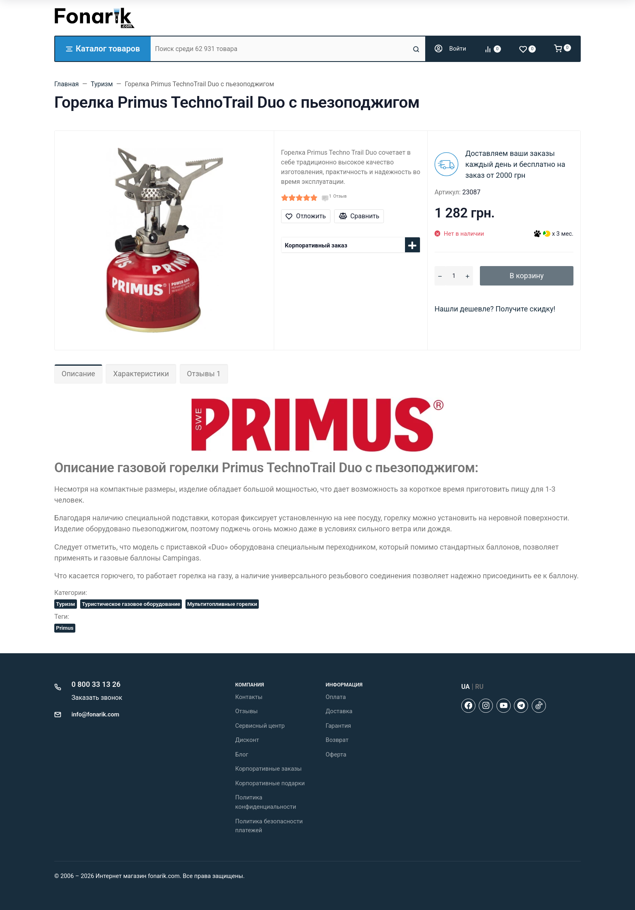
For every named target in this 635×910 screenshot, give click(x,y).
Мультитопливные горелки (222, 604)
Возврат (337, 740)
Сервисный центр (260, 725)
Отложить (306, 216)
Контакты (248, 697)
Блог (241, 754)
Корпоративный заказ (316, 245)
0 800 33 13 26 (96, 684)
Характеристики (141, 373)
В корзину (526, 275)
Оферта (336, 754)
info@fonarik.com (95, 714)
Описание (78, 373)
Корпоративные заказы (268, 768)
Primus (64, 627)
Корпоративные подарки (270, 783)
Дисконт (247, 740)
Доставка (339, 711)
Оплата (336, 697)
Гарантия (338, 725)
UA (465, 686)
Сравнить (359, 216)
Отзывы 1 (204, 373)
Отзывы (246, 711)
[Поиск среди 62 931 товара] (281, 48)
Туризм (65, 604)
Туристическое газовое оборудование (131, 604)
